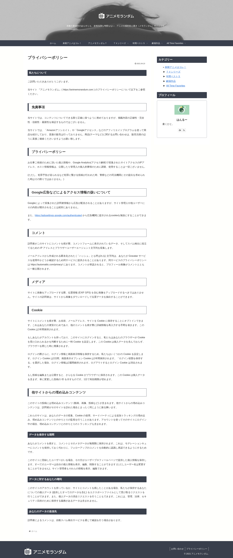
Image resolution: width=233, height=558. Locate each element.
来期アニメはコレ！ (175, 67)
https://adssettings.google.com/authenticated (58, 215)
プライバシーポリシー (196, 549)
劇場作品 (171, 81)
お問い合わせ (177, 549)
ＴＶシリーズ (173, 72)
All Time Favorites (175, 85)
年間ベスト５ (173, 76)
